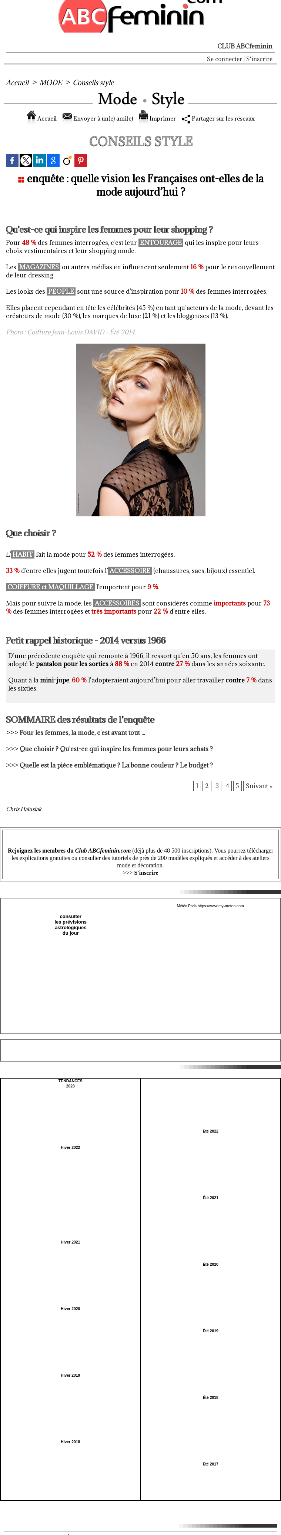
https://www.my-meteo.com (220, 906)
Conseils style (94, 82)
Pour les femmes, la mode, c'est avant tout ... (82, 733)
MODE (51, 82)
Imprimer (157, 118)
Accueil (17, 82)
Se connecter (224, 59)
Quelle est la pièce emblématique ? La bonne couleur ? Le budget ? (116, 765)
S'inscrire (259, 59)
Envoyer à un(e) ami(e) (93, 118)
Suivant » (259, 786)
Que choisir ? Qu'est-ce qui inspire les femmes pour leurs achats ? (117, 749)
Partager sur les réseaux (223, 118)
